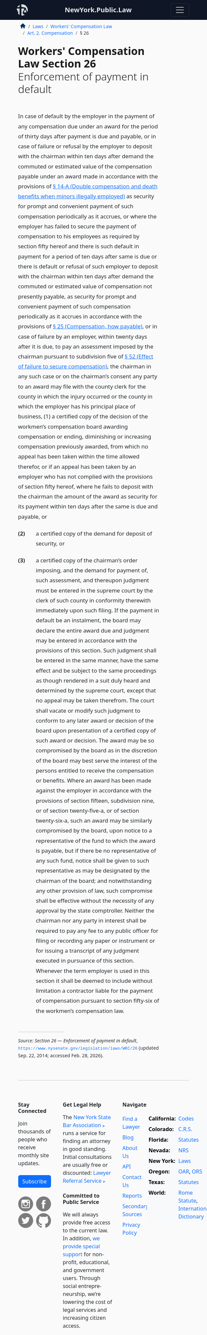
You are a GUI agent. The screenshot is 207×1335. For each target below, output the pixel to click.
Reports (132, 1195)
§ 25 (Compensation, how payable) (97, 326)
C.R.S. (185, 1129)
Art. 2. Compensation (50, 33)
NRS (184, 1150)
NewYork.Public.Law (98, 9)
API (127, 1166)
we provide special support (81, 1246)
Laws (38, 26)
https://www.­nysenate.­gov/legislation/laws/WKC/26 (78, 1048)
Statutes (189, 1139)
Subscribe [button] (35, 1181)
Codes (186, 1118)
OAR (184, 1171)
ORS (197, 1171)
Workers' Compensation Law (81, 26)
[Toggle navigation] (180, 10)
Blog (128, 1137)
